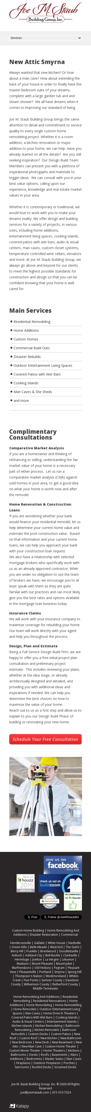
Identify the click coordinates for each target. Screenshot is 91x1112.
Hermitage (22, 959)
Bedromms (34, 1059)
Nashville (74, 943)
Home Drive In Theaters (59, 1013)
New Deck (42, 1042)
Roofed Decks (41, 1067)
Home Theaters (54, 1050)
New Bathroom (70, 1038)
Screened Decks (65, 1067)
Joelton (37, 959)
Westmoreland (56, 976)
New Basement (62, 1042)
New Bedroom (22, 1042)
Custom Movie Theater (24, 1050)
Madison (23, 963)
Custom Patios (61, 1034)
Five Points (31, 980)
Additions (16, 1059)
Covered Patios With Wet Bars (31, 1017)
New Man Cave (32, 1046)
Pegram (59, 968)
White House (56, 943)
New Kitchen (49, 1038)
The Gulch (72, 947)
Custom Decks (38, 1034)
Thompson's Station (28, 976)
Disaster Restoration (44, 935)
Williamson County (36, 984)
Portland (45, 972)
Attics (74, 1055)
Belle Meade (38, 947)
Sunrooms (22, 1067)
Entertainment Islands (61, 1021)
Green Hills (19, 947)
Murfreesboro (21, 968)
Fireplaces (23, 1063)
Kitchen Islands (22, 1026)
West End (56, 947)
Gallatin (39, 943)
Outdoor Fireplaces (46, 1063)
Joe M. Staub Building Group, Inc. (33, 1084)
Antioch (17, 955)
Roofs (45, 1055)
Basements (59, 1055)
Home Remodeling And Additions (36, 997)
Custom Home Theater (60, 1046)
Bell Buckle (52, 955)
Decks (33, 1055)
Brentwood (48, 951)
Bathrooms (18, 1055)
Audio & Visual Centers (28, 1021)
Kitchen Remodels (46, 1030)
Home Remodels (24, 1009)
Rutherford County (65, 984)
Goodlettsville (68, 951)
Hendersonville (20, 943)
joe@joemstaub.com (34, 1092)
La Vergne (52, 959)
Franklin (31, 951)
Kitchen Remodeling (48, 1026)
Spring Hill (75, 972)
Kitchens (73, 1050)
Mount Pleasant (42, 963)
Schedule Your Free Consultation (45, 739)
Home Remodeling (39, 1005)
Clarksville (70, 955)
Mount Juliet (64, 963)
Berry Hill (17, 951)
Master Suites (54, 1059)
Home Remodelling (68, 1005)
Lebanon (68, 959)
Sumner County (51, 980)
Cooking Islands (66, 1017)
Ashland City (33, 955)
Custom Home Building (28, 930)
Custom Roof (28, 1038)
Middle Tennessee (45, 988)
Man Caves (32, 1013)
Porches (69, 1063)
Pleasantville (27, 972)
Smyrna (59, 972)
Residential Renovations (49, 1001)
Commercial (69, 935)
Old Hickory (42, 968)
